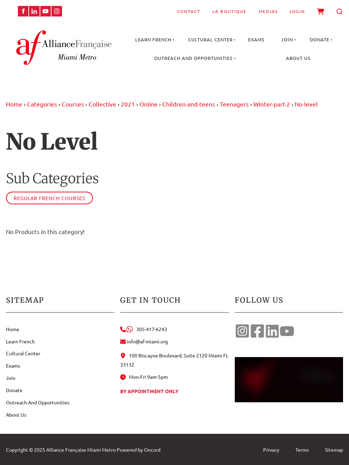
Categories (42, 104)
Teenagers (234, 104)
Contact (188, 11)
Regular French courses (49, 198)
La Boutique (229, 11)
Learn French (153, 39)
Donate (319, 39)
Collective (102, 104)
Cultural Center (210, 39)
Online (148, 104)
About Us (298, 58)
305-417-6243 (143, 329)
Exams (256, 39)
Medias (268, 11)
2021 (128, 104)
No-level (306, 104)
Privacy (271, 449)
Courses (73, 104)
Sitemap (334, 449)
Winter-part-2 (271, 104)
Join (287, 39)
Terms (302, 449)
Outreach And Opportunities (193, 58)
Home (14, 104)
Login (297, 11)
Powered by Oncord (138, 449)
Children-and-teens (188, 104)
